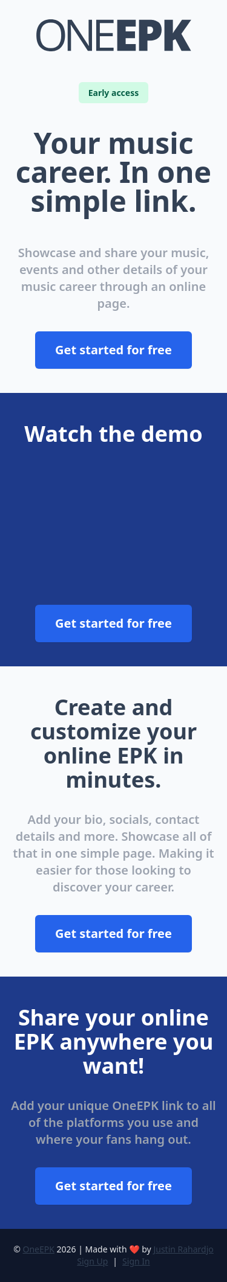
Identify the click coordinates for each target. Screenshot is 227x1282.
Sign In (136, 1261)
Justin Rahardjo (183, 1249)
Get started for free (113, 350)
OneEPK (38, 1249)
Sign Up (92, 1261)
